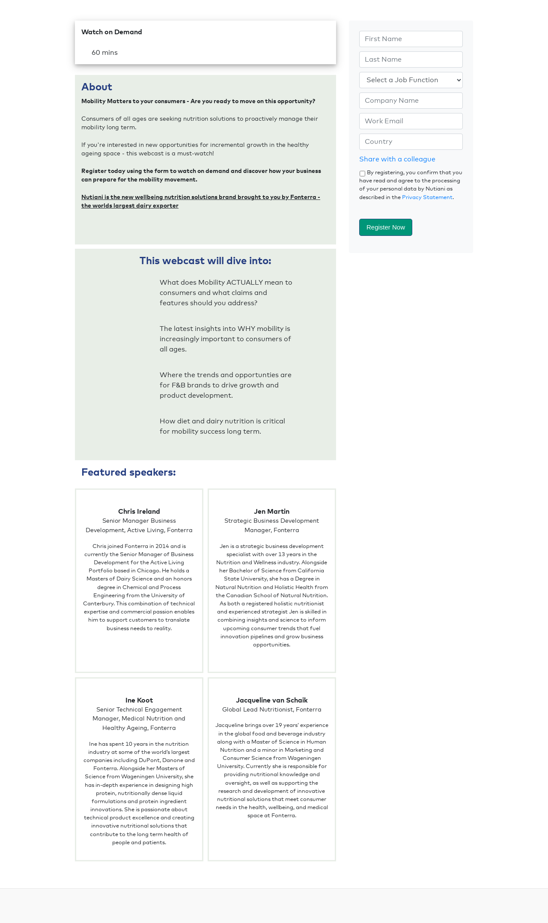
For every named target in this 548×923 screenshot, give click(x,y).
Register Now (385, 227)
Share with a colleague (397, 159)
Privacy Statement (427, 197)
